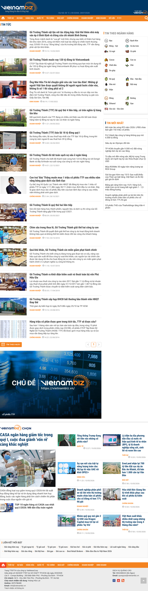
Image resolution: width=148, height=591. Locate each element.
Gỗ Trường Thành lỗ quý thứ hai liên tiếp (51, 205)
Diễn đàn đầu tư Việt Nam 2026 (99, 551)
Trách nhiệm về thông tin (14, 588)
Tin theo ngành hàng (119, 33)
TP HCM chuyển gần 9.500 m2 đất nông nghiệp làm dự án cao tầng (123, 150)
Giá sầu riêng (26, 551)
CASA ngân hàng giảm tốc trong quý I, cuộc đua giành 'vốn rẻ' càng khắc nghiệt (26, 439)
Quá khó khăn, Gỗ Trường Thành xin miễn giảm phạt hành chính (63, 250)
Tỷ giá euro (63, 547)
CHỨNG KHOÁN (73, 18)
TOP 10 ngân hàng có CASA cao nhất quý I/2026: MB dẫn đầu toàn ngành (34, 506)
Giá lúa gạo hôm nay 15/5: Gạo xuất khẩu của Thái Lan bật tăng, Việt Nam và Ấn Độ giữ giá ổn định (124, 177)
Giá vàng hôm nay (11, 547)
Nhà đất (125, 480)
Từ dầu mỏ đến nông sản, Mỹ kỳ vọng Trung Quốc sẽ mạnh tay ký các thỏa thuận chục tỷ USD (125, 159)
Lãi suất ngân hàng (118, 547)
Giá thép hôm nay (11, 551)
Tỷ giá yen (52, 547)
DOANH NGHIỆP (87, 18)
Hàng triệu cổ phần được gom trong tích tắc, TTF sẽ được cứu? (63, 321)
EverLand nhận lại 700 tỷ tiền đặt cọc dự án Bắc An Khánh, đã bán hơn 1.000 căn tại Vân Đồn (133, 469)
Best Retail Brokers (75, 551)
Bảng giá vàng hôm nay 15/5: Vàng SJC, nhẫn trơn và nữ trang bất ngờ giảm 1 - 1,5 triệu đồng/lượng (124, 187)
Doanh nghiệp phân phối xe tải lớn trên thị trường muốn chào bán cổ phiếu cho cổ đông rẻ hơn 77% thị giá (124, 197)
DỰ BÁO (20, 18)
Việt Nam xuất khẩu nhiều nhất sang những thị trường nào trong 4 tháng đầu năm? (133, 521)
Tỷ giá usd (40, 547)
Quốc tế (80, 446)
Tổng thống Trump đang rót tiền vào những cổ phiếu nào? (89, 438)
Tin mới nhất (115, 123)
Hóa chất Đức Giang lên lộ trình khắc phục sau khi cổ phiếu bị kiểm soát (134, 494)
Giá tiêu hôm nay (100, 547)
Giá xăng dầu (133, 547)
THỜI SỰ (10, 18)
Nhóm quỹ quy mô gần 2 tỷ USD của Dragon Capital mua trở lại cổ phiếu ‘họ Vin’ (89, 521)
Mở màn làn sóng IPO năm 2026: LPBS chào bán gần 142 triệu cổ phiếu (125, 128)
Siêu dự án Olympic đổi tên (117, 143)
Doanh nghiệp (35, 51)
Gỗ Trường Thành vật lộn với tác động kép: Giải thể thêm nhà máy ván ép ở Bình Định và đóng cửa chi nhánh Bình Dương (64, 34)
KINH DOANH (101, 18)
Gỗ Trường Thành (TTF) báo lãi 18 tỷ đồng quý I (55, 132)
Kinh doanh (34, 102)
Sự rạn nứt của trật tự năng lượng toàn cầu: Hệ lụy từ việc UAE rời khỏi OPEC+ (88, 468)
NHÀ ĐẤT (60, 18)
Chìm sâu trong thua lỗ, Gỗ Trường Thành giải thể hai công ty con (64, 227)
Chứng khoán (35, 196)
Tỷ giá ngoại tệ (28, 547)
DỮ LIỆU (112, 18)
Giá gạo (50, 551)
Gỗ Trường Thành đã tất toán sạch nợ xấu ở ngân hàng (58, 155)
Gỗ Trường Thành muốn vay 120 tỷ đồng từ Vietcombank (60, 59)
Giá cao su (60, 551)
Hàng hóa (81, 477)
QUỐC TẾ (40, 18)
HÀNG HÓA (30, 18)
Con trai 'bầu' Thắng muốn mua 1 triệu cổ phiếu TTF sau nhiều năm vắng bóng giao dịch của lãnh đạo (65, 179)
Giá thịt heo (39, 551)
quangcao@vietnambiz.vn (128, 576)
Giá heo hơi (75, 547)
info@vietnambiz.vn (18, 586)
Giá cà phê (86, 547)
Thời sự (125, 455)
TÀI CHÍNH (50, 18)
